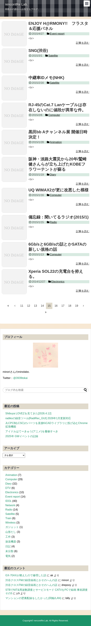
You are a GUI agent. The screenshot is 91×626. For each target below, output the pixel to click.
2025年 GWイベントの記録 (21, 436)
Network (10, 505)
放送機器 (10, 541)
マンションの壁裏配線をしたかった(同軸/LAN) (33, 598)
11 (21, 305)
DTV (8, 488)
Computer (11, 479)
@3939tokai (20, 378)
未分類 (9, 551)
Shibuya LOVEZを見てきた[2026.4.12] (28, 413)
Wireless (10, 522)
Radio (8, 509)
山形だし (10, 531)
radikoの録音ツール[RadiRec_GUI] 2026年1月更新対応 (38, 418)
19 (76, 305)
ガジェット (12, 527)
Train (8, 518)
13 (35, 305)
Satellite (10, 514)
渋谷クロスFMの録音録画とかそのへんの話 (31, 580)
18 (69, 305)
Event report (12, 496)
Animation (11, 475)
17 (62, 305)
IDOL (8, 501)
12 (28, 305)
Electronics (11, 492)
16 (56, 305)
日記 (8, 546)
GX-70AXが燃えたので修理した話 (25, 575)
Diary (8, 483)
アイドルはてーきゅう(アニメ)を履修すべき (31, 431)
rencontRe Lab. (16, 4)
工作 (8, 536)
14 (42, 305)
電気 (8, 556)
